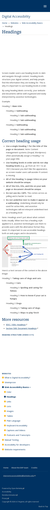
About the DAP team (19, 467)
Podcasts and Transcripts (18, 435)
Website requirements (15, 449)
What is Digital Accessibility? (17, 377)
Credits (34, 467)
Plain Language (13, 420)
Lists (9, 406)
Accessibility (6, 492)
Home (4, 23)
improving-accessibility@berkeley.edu (19, 475)
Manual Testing (12, 440)
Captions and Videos (16, 430)
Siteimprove (10, 382)
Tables (10, 416)
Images (10, 411)
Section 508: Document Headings (22, 328)
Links (9, 401)
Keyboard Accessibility (17, 425)
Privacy (5, 498)
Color (9, 392)
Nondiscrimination (10, 495)
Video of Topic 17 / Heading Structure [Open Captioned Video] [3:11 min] (25, 352)
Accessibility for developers (17, 444)
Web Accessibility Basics (32, 23)
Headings (11, 396)
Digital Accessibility (16, 16)
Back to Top (43, 506)
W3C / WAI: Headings (16, 324)
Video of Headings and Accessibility (25, 54)
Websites (15, 23)
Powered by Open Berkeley (13, 488)
